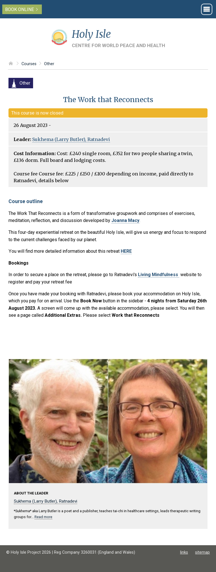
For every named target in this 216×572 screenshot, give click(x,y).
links (184, 552)
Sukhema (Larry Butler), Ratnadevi (71, 139)
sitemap (202, 552)
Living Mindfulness (158, 274)
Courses (28, 63)
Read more (43, 517)
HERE (126, 251)
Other (49, 63)
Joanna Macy (125, 220)
